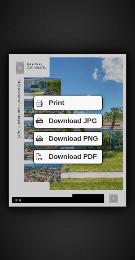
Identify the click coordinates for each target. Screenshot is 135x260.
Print (49, 103)
